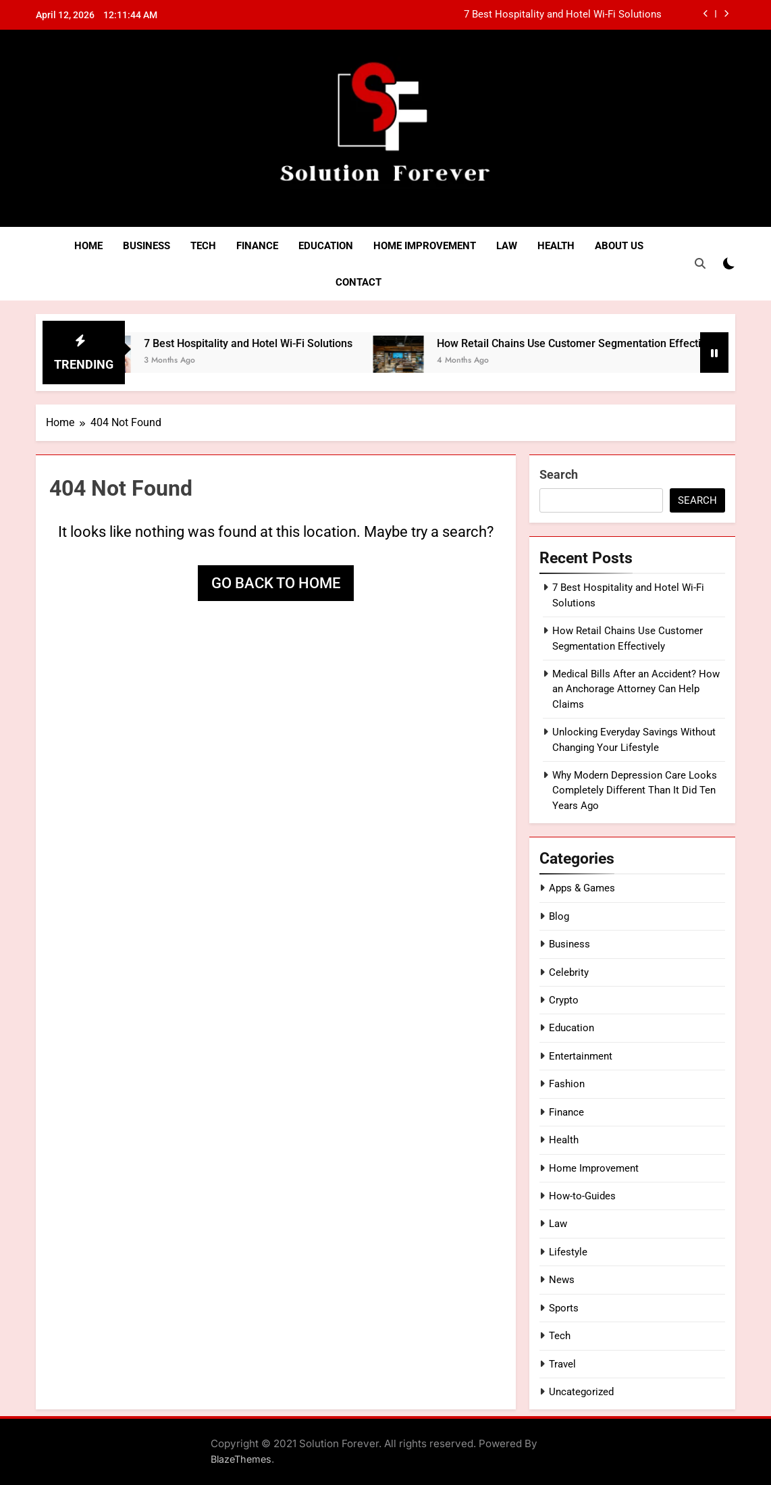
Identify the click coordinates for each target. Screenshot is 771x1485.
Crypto (564, 1000)
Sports (564, 1308)
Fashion (567, 1084)
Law (506, 246)
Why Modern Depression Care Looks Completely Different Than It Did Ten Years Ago (634, 790)
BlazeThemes (241, 1459)
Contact (358, 282)
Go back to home (275, 583)
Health (556, 246)
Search (558, 474)
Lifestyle (568, 1252)
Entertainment (580, 1056)
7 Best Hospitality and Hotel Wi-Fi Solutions (563, 14)
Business (146, 246)
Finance (257, 246)
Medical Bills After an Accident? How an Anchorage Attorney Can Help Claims (636, 689)
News (562, 1280)
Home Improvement (424, 246)
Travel (562, 1364)
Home (88, 246)
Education (325, 246)
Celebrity (569, 972)
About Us (619, 246)
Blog (559, 916)
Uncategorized (581, 1392)
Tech (203, 246)
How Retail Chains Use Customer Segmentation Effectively (600, 343)
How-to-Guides (582, 1196)
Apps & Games (582, 888)
